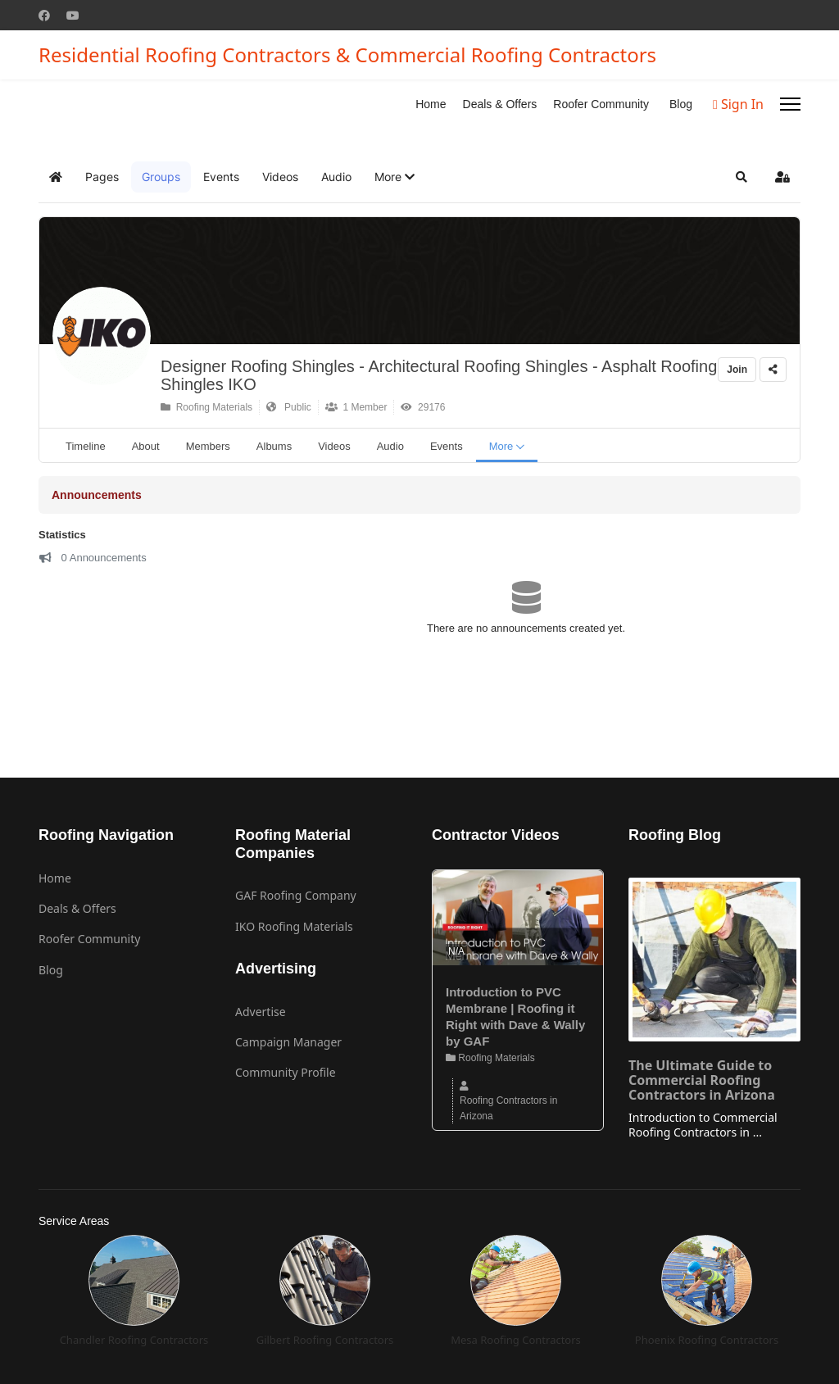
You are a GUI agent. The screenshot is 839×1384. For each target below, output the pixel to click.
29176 (423, 407)
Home (430, 104)
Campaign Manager (288, 1042)
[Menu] (790, 104)
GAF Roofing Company (295, 895)
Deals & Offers (500, 104)
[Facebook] (44, 15)
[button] (394, 177)
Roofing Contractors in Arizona (508, 1108)
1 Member (356, 407)
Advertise (260, 1011)
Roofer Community (601, 104)
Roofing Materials (206, 407)
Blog (680, 104)
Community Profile (285, 1072)
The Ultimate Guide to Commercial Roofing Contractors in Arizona (701, 1080)
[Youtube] (72, 15)
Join (737, 369)
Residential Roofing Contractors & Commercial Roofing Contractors (347, 55)
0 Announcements (93, 557)
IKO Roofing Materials (294, 926)
